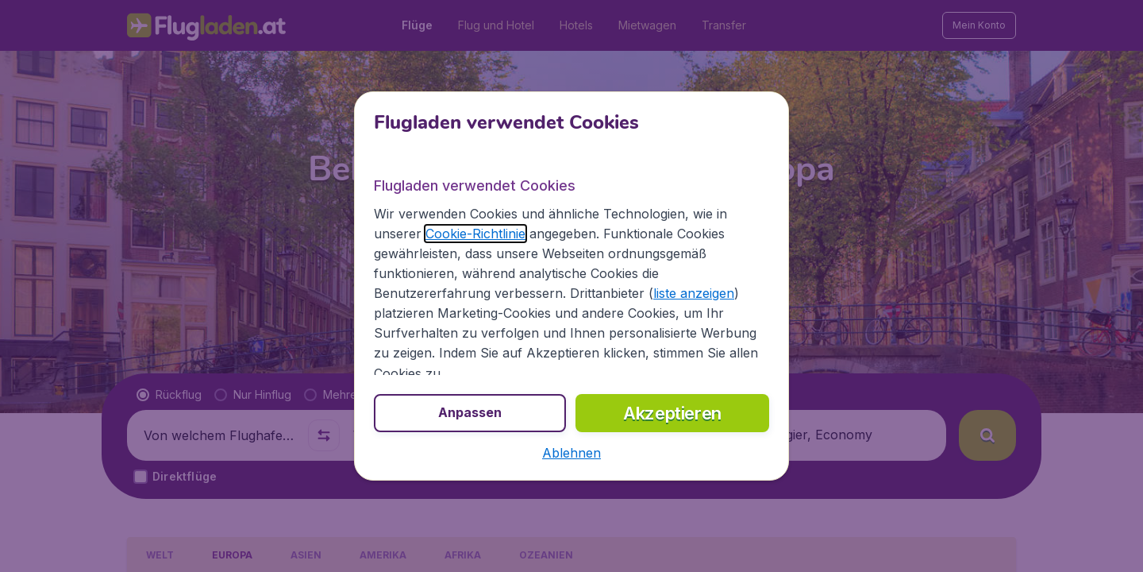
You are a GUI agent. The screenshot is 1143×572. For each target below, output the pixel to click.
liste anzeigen (693, 293)
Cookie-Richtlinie (475, 234)
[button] (571, 453)
